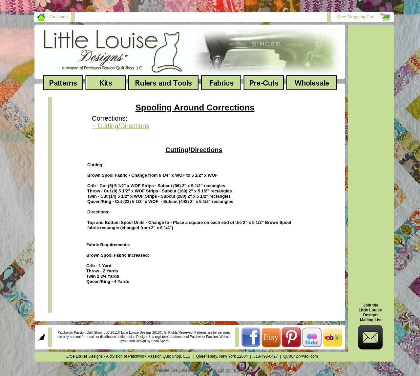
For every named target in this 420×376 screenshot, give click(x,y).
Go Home (59, 16)
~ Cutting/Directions (120, 125)
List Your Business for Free (241, 370)
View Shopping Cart (356, 16)
